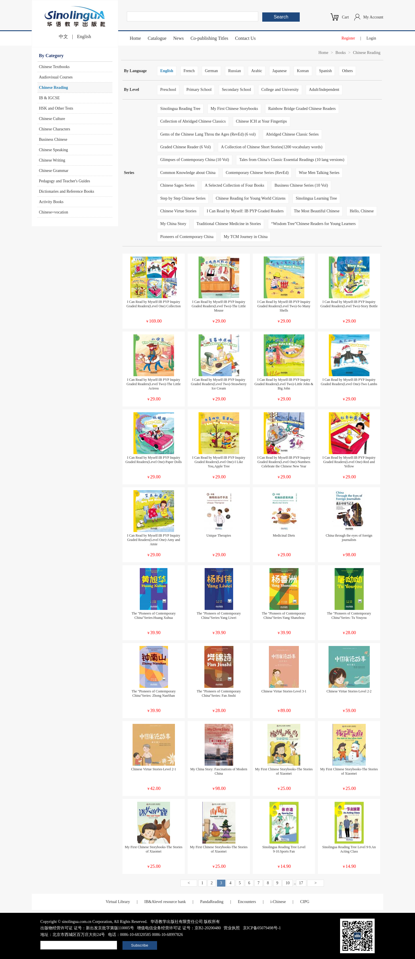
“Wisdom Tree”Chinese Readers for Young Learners (313, 224)
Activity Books (51, 202)
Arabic (256, 71)
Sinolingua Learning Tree (316, 198)
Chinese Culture (52, 119)
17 (301, 883)
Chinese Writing (52, 160)
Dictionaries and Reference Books (66, 191)
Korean (303, 71)
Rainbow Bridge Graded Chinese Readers (302, 108)
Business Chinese (53, 139)
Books (340, 52)
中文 (63, 36)
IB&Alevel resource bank (165, 902)
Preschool (168, 89)
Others (347, 71)
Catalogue (157, 38)
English (84, 36)
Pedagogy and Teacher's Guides (64, 181)
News (178, 38)
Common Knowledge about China (188, 173)
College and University (280, 89)
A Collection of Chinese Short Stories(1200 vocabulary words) (271, 147)
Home (135, 38)
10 (288, 883)
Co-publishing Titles (209, 38)
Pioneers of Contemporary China (187, 237)
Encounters (247, 902)
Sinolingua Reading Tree (180, 108)
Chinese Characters (54, 129)
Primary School (199, 89)
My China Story (173, 224)
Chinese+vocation (53, 212)
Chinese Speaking (53, 150)
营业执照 (232, 928)
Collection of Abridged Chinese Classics (193, 121)
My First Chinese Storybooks (234, 108)
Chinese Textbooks (54, 67)
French (189, 71)
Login (371, 38)
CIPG (304, 902)
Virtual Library (118, 902)
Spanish (325, 71)
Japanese (279, 71)
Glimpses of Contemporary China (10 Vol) (194, 160)
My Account (373, 17)
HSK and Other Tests (56, 108)
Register (348, 38)
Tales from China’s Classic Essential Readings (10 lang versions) (291, 160)
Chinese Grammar (53, 170)
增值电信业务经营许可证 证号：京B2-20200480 (179, 928)
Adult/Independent (324, 89)
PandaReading (211, 902)
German (211, 71)
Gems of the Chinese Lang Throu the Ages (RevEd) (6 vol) (208, 134)
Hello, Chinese (361, 211)
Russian (234, 71)
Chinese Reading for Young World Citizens (251, 198)
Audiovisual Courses (56, 77)
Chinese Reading (53, 87)
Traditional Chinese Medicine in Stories (229, 224)
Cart (345, 17)
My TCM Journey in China (245, 237)
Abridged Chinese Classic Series (292, 134)
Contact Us (245, 38)
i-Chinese (278, 902)
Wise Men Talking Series (319, 173)
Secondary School (236, 89)
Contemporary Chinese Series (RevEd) (257, 173)
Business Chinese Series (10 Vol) (301, 185)
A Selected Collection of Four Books (234, 185)
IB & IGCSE (49, 98)
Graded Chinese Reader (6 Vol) (185, 147)
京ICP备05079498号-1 (262, 928)
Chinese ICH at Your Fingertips (261, 121)
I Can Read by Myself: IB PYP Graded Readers (245, 211)
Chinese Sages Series (177, 185)
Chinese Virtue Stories (178, 211)
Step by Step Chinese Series (182, 198)
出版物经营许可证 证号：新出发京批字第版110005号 (87, 928)
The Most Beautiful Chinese (316, 211)
